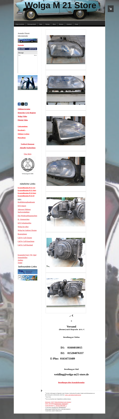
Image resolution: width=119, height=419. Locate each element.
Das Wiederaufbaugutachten (27, 216)
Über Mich (27, 154)
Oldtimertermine (24, 109)
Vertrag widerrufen (61, 405)
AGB (52, 402)
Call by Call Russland (25, 245)
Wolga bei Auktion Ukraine (27, 230)
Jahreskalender (23, 36)
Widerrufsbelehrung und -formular (62, 402)
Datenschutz (65, 403)
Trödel (20, 263)
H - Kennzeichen (23, 219)
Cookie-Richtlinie (49, 405)
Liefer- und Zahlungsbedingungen (73, 394)
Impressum (47, 402)
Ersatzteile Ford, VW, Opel (27, 255)
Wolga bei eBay (23, 227)
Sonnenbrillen (22, 257)
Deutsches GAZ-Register (27, 113)
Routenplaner (22, 234)
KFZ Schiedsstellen (24, 223)
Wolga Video (22, 116)
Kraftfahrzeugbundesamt (26, 202)
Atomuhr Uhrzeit (24, 33)
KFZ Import (22, 206)
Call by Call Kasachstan (26, 241)
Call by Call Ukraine (25, 238)
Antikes (20, 260)
